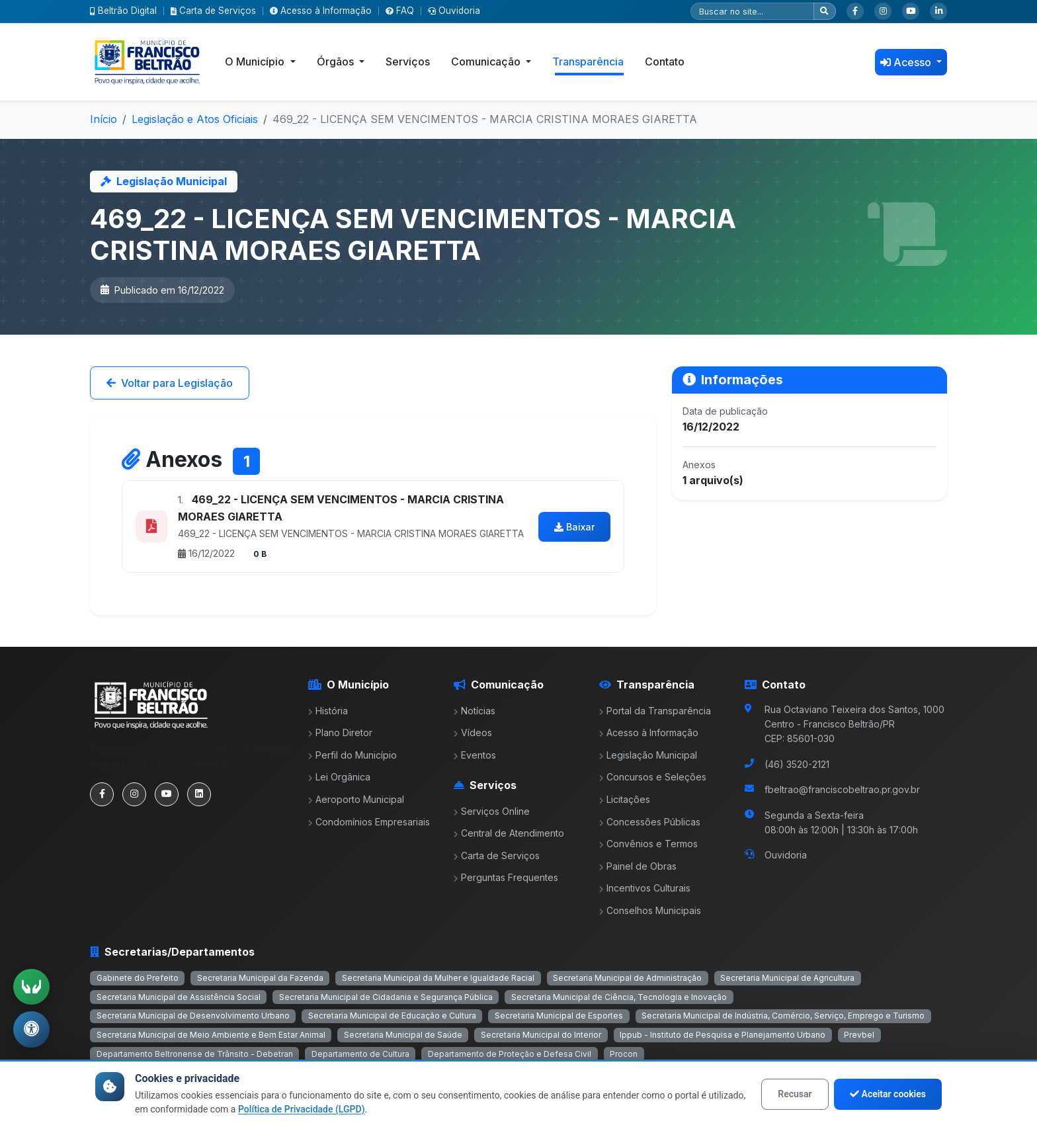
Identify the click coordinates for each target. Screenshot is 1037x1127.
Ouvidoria (454, 10)
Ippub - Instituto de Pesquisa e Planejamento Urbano (722, 1035)
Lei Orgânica (339, 776)
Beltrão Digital (123, 10)
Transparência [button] (588, 61)
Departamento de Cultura (360, 1054)
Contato (664, 61)
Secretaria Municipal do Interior (541, 1035)
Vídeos (473, 732)
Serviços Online (492, 811)
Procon (624, 1054)
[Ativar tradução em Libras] (31, 985)
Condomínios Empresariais (369, 821)
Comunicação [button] (487, 61)
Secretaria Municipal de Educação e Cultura (392, 1016)
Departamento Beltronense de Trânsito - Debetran (195, 1054)
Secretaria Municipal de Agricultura (787, 978)
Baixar (574, 526)
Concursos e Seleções (652, 776)
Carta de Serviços (213, 10)
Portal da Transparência (655, 710)
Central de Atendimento (509, 833)
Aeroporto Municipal (356, 799)
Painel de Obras (638, 866)
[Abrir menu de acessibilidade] (31, 1029)
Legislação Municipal (648, 755)
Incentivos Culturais (644, 888)
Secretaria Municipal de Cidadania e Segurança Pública (386, 997)
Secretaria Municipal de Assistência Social (179, 997)
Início (103, 119)
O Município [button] (256, 61)
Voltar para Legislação (169, 383)
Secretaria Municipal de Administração (627, 978)
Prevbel (859, 1035)
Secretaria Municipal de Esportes (559, 1016)
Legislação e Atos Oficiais (195, 119)
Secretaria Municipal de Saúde (403, 1035)
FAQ (400, 10)
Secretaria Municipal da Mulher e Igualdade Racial (438, 978)
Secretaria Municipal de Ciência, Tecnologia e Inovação (619, 997)
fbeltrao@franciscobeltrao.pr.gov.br (842, 789)
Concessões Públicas (649, 821)
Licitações (624, 799)
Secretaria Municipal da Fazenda (260, 978)
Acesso (907, 62)
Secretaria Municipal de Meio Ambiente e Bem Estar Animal (211, 1035)
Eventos (475, 755)
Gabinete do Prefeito (138, 978)
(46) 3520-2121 (797, 764)
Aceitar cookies (888, 1094)
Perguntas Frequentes (506, 877)
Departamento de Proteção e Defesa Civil (509, 1054)
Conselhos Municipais (650, 910)
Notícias (474, 710)
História (328, 710)
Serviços (408, 61)
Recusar (794, 1094)
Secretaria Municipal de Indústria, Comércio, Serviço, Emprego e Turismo (783, 1016)
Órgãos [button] (336, 61)
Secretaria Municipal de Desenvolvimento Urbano (193, 1016)
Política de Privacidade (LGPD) (301, 1109)
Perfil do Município (352, 755)
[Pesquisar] (752, 11)
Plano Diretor (340, 732)
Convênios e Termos (648, 843)
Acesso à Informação (321, 10)
